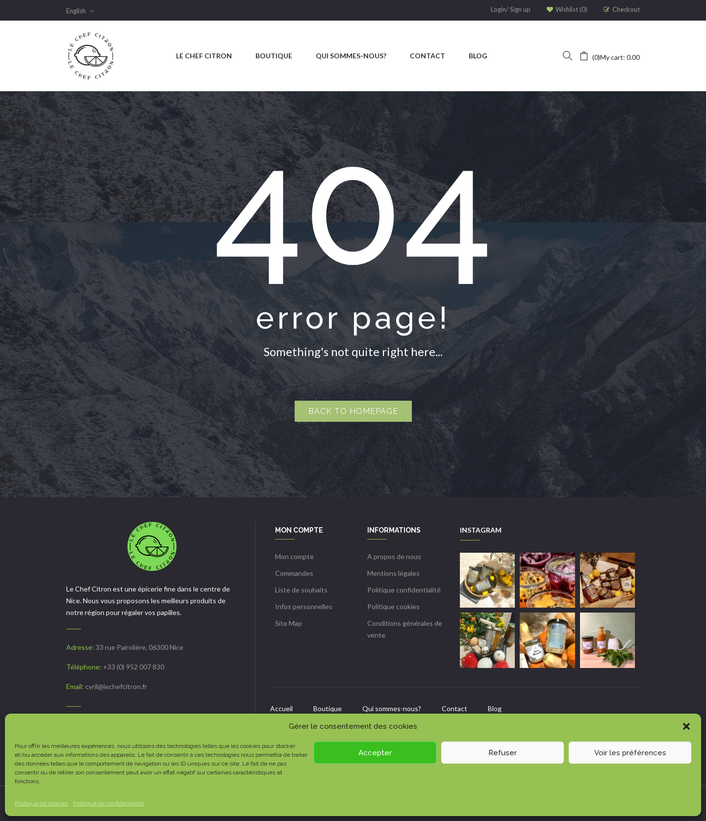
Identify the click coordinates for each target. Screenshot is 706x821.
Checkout (626, 9)
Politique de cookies (41, 803)
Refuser (502, 752)
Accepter (375, 752)
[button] (686, 726)
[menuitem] (204, 56)
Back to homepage (353, 411)
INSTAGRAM (481, 530)
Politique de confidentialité (108, 803)
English (80, 11)
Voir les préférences (630, 752)
